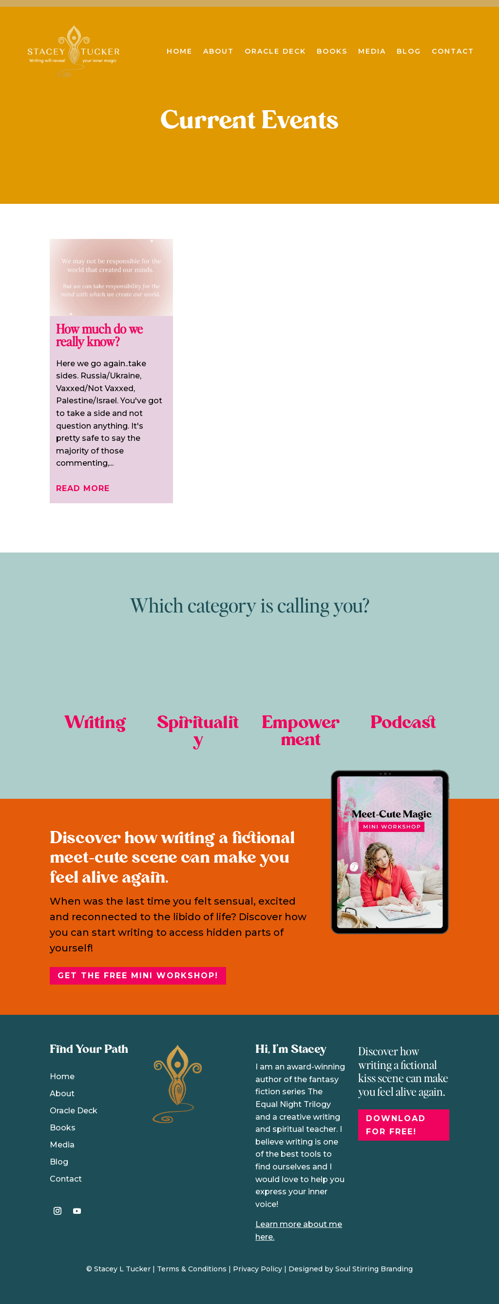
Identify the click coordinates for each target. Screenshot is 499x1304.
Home (179, 51)
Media (372, 51)
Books (332, 51)
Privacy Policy (257, 1268)
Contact (453, 51)
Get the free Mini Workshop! (138, 975)
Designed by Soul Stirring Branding (350, 1268)
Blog (409, 51)
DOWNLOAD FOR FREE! (396, 1125)
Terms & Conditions (192, 1268)
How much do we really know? (99, 334)
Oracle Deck (275, 51)
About (218, 51)
